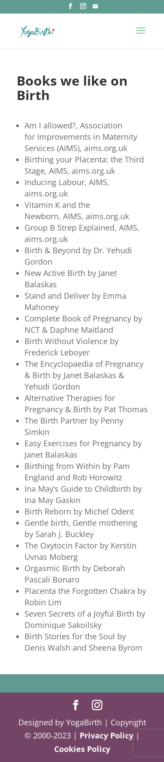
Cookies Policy (82, 749)
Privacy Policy (106, 735)
